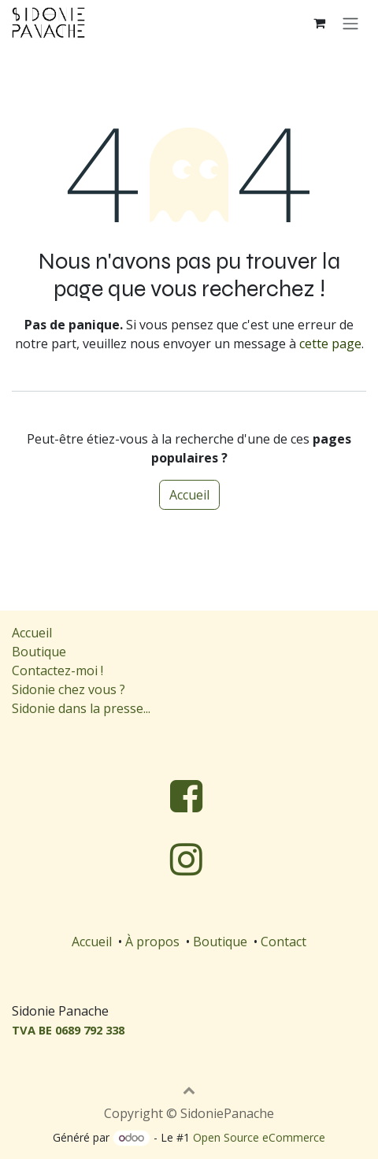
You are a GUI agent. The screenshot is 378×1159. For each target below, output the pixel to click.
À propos (152, 941)
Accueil (189, 494)
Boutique (39, 651)
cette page (330, 343)
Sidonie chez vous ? (68, 689)
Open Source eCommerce (259, 1137)
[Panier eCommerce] (319, 23)
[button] (189, 1090)
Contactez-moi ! (59, 670)
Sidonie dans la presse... (81, 708)
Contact (283, 941)
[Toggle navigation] (350, 22)
